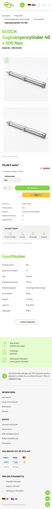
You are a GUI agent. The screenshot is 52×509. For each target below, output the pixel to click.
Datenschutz (7, 429)
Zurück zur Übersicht (26, 322)
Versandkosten (27, 243)
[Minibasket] (43, 5)
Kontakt (5, 411)
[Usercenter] (38, 5)
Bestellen (32, 188)
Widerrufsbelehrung (10, 438)
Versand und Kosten (10, 424)
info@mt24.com (15, 379)
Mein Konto (6, 397)
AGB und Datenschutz (10, 434)
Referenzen (6, 406)
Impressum (6, 443)
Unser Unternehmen (10, 402)
